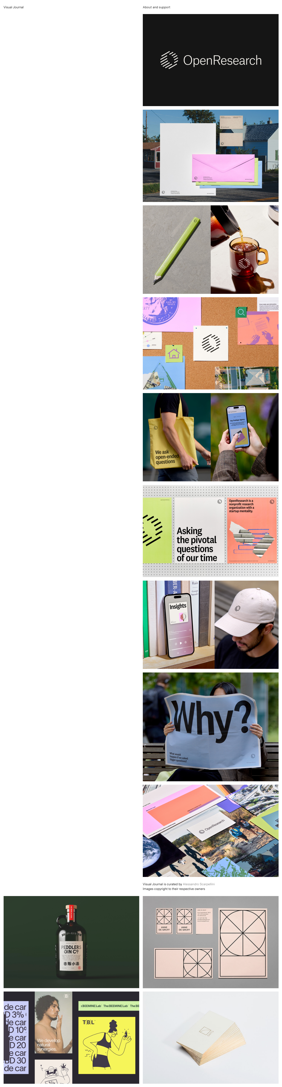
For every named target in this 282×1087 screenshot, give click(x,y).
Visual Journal (14, 7)
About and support (156, 7)
